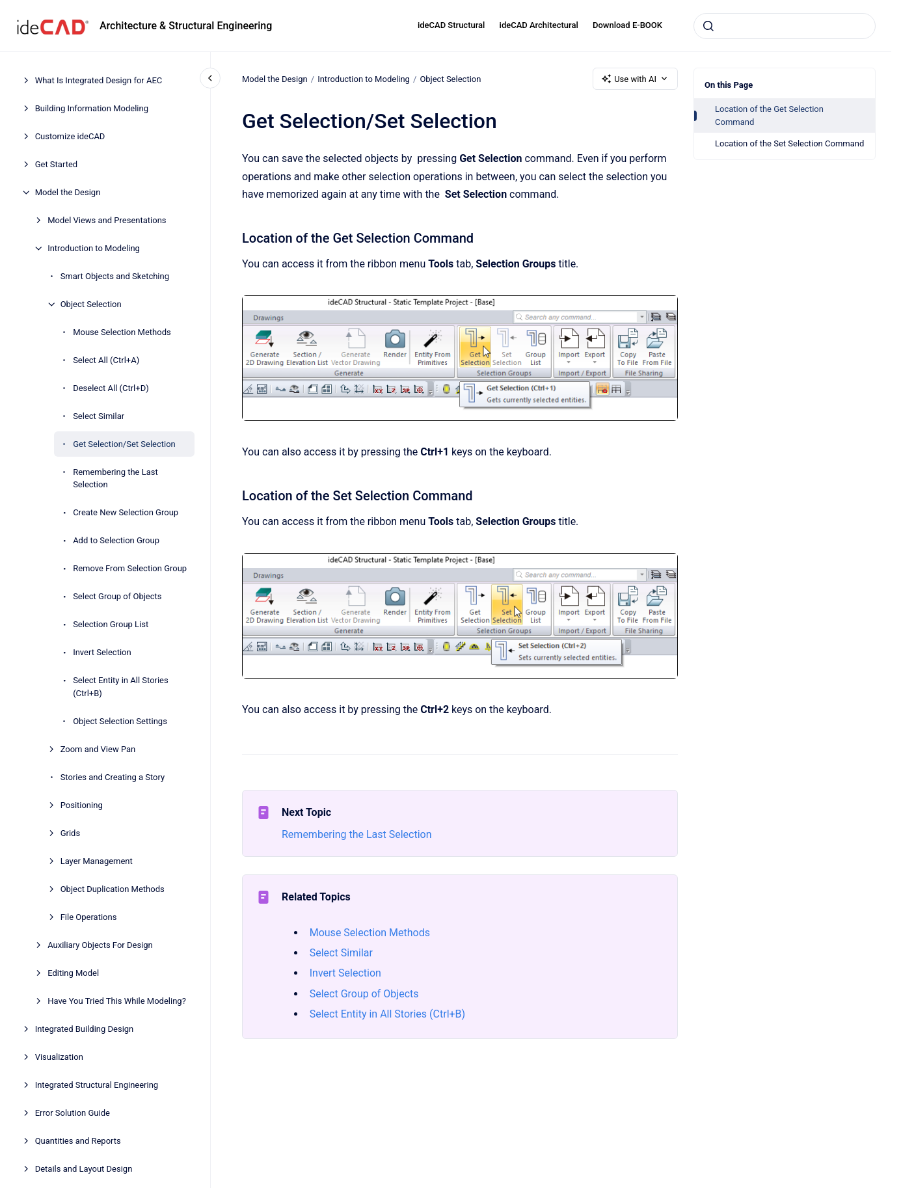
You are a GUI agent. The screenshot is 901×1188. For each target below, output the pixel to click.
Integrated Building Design (84, 1029)
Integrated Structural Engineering (97, 1085)
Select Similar (98, 416)
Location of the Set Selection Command (789, 143)
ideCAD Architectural (539, 25)
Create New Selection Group (125, 512)
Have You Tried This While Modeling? (116, 1001)
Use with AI (635, 79)
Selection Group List (110, 624)
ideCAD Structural (451, 25)
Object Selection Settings (120, 721)
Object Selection (91, 304)
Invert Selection (102, 652)
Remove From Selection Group (130, 568)
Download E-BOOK (627, 25)
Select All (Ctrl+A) (106, 360)
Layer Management (97, 861)
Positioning (82, 805)
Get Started (56, 164)
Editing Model (73, 973)
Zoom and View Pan (98, 749)
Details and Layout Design (84, 1169)
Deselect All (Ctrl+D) (111, 388)
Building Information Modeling (91, 108)
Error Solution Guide (72, 1113)
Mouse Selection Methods (122, 332)
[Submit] (708, 26)
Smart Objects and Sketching (115, 276)
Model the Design (68, 192)
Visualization (59, 1057)
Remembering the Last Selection (115, 478)
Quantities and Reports (78, 1141)
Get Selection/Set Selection (124, 444)
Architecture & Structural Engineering (186, 26)
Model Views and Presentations (106, 220)
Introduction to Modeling (93, 248)
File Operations (89, 917)
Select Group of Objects (117, 596)
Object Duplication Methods (113, 889)
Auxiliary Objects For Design (100, 945)
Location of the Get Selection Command (769, 115)
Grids (70, 833)
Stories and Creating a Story (113, 777)
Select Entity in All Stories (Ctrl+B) (120, 686)
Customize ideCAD (70, 136)
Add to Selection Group (116, 540)
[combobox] (784, 26)
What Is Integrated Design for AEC (99, 80)
